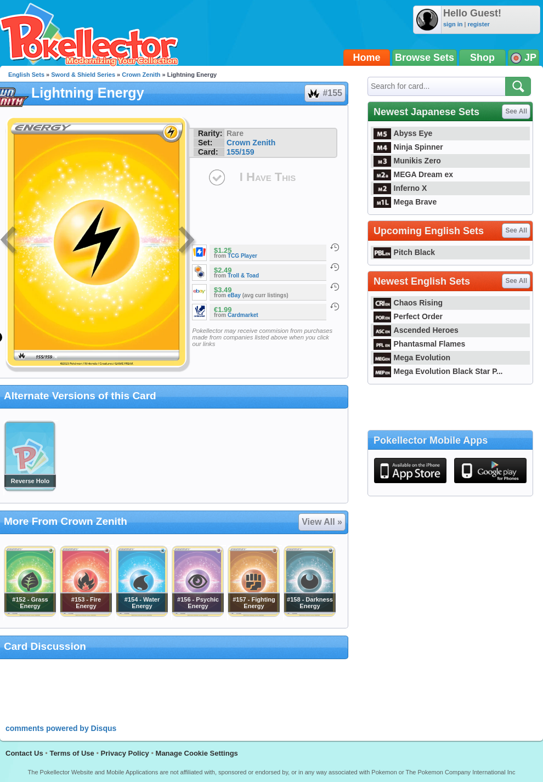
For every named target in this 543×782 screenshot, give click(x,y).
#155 (324, 93)
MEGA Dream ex (413, 174)
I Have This (268, 177)
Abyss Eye (403, 133)
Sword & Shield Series (83, 74)
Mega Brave (405, 201)
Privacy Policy (125, 753)
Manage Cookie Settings (197, 753)
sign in (452, 24)
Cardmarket (243, 315)
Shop (482, 57)
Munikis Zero (407, 160)
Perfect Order (408, 316)
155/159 (240, 152)
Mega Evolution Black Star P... (438, 371)
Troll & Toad (243, 276)
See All (516, 111)
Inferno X (400, 188)
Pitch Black (404, 252)
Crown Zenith (141, 74)
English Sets (26, 74)
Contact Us (24, 753)
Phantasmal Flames (419, 343)
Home (367, 57)
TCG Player (242, 256)
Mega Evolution (412, 357)
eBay (234, 295)
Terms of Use (71, 753)
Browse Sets (424, 57)
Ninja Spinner (408, 147)
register (478, 24)
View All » (322, 521)
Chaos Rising (408, 302)
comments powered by (60, 728)
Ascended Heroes (416, 330)
